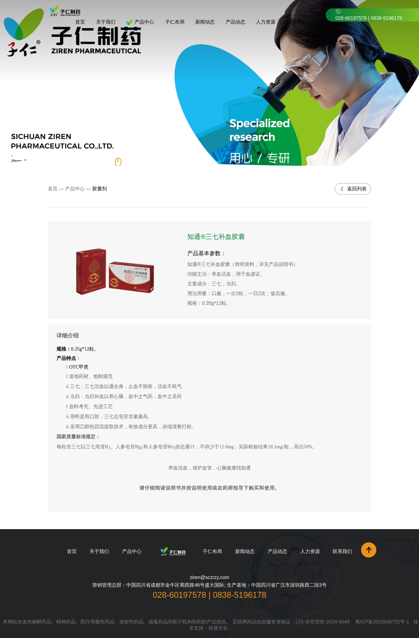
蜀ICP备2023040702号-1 (382, 621)
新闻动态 (245, 551)
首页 (53, 188)
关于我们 (99, 551)
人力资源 (310, 551)
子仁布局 (212, 551)
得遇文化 (218, 628)
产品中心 (75, 188)
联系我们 (342, 551)
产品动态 (277, 551)
